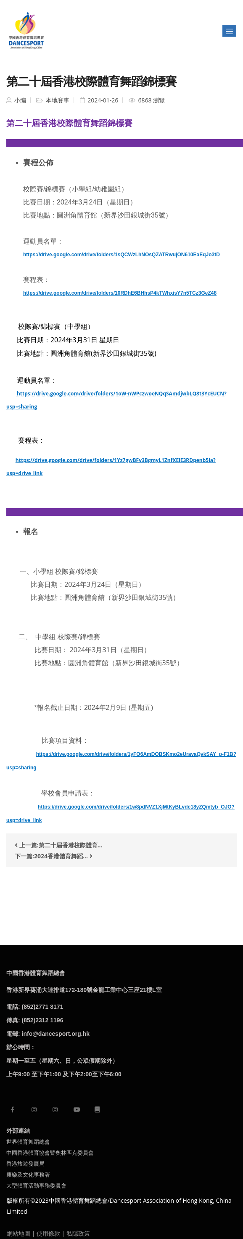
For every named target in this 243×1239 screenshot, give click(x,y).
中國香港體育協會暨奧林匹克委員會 (50, 1152)
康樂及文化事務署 (28, 1174)
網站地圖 (18, 1233)
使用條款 (48, 1233)
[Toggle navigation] (229, 31)
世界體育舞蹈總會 (28, 1141)
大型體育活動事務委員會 (36, 1185)
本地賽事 (56, 100)
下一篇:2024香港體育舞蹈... (53, 856)
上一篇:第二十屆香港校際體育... (59, 845)
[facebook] (12, 1109)
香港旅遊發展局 (25, 1163)
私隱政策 (78, 1233)
